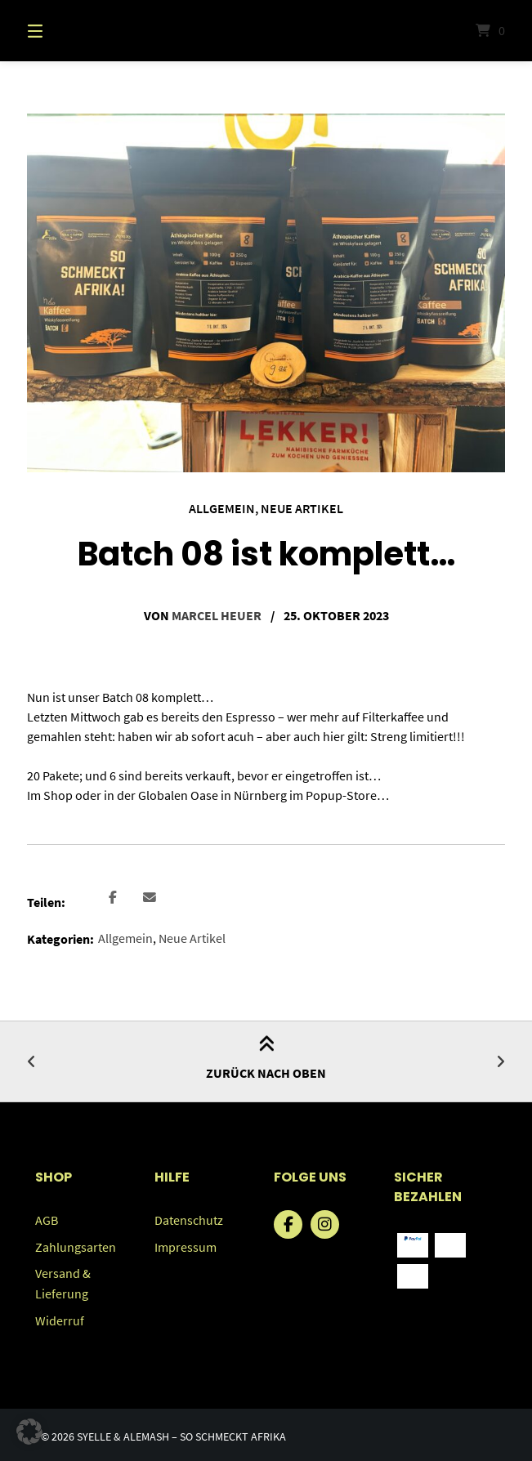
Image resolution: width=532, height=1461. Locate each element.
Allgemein (222, 508)
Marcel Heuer (217, 614)
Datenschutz (188, 1218)
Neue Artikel (302, 508)
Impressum (185, 1244)
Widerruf (59, 1316)
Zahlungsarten (75, 1244)
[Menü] (64, 30)
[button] (112, 896)
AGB (46, 1218)
